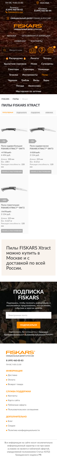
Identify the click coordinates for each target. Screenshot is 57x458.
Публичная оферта (17, 405)
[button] (14, 12)
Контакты (37, 41)
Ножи (34, 64)
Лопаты (34, 58)
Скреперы (28, 69)
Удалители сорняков (15, 64)
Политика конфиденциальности (24, 430)
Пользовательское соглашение (23, 410)
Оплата (11, 380)
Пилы (45, 75)
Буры (46, 80)
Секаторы (13, 69)
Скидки (11, 426)
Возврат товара (15, 384)
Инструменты (30, 75)
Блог (10, 421)
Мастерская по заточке (28, 91)
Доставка (12, 375)
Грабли (25, 80)
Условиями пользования (35, 334)
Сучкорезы (47, 64)
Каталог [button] (12, 36)
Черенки (12, 80)
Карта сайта (14, 401)
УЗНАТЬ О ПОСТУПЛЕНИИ (12, 172)
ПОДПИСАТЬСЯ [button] (28, 325)
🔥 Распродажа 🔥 (16, 58)
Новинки (20, 41)
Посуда (20, 86)
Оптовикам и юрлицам (36, 36)
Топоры (47, 58)
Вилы (36, 80)
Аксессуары (34, 86)
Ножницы (43, 69)
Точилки (13, 75)
